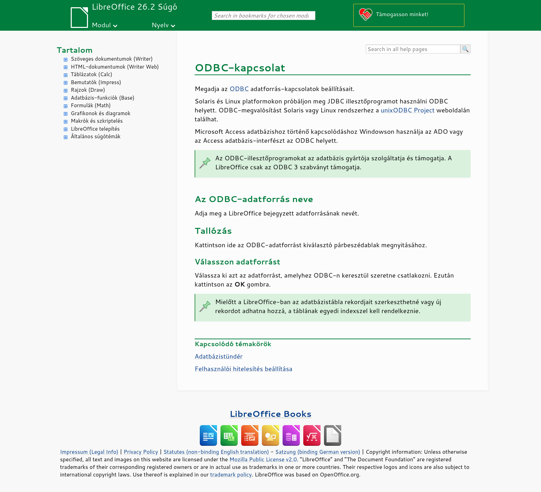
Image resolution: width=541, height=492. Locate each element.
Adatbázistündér (219, 356)
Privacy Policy (141, 451)
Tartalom (75, 49)
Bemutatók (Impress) (96, 82)
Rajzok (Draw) (88, 89)
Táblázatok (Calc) (91, 74)
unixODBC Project (407, 110)
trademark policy (231, 474)
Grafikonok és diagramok (100, 113)
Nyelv (160, 24)
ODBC (238, 88)
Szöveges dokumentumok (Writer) (112, 58)
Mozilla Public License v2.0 (263, 459)
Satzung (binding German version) (318, 451)
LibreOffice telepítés (95, 128)
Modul (101, 24)
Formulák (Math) (91, 105)
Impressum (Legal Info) (89, 451)
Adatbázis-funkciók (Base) (103, 97)
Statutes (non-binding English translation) (216, 451)
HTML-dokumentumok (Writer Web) (115, 66)
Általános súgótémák (95, 136)
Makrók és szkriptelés (97, 120)
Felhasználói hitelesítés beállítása (243, 368)
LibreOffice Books (270, 414)
